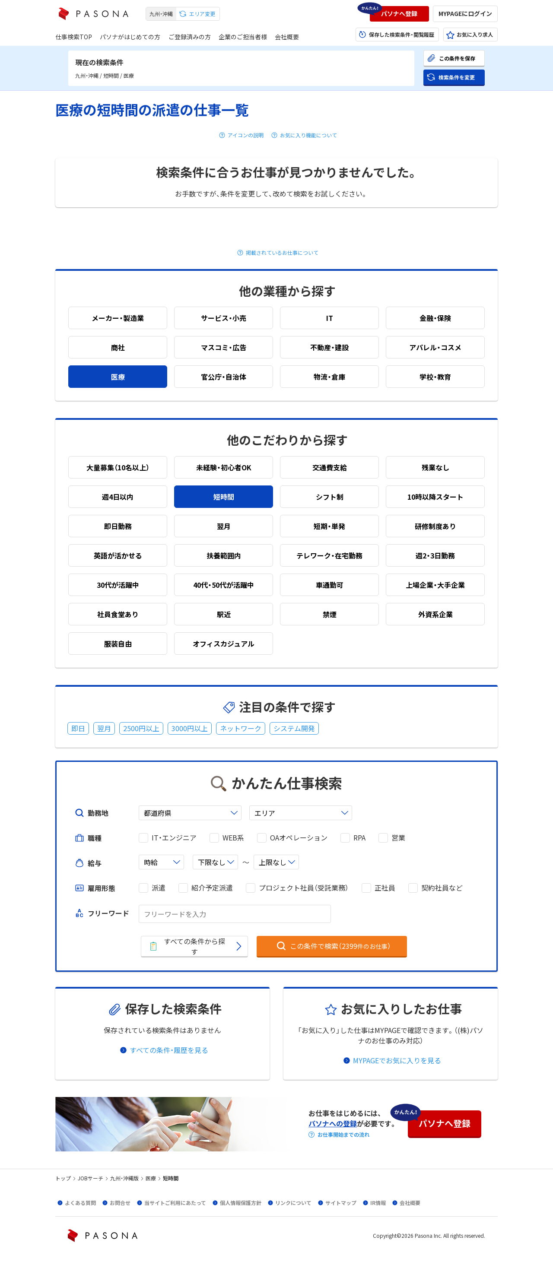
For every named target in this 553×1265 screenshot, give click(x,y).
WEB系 (233, 837)
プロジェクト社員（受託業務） (304, 887)
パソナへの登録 (332, 1123)
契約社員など (442, 887)
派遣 (158, 887)
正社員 (385, 887)
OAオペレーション (298, 837)
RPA (359, 837)
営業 (398, 837)
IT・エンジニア (174, 837)
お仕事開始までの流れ (343, 1134)
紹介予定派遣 (212, 887)
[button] (399, 14)
